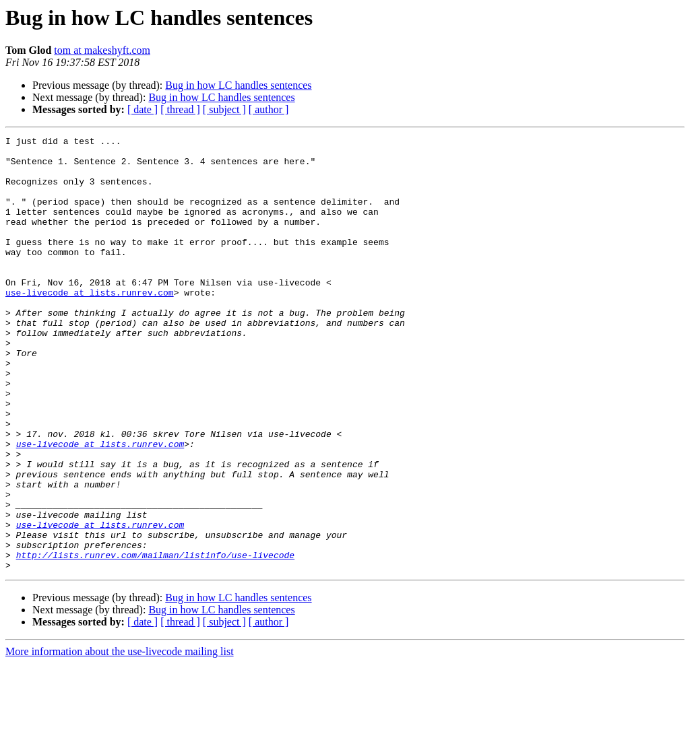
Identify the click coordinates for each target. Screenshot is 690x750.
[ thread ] (180, 109)
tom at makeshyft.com (102, 50)
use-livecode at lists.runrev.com (89, 324)
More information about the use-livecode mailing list (119, 738)
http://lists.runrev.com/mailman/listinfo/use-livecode (155, 640)
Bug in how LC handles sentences (238, 85)
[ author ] (269, 109)
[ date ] (142, 109)
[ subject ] (224, 109)
